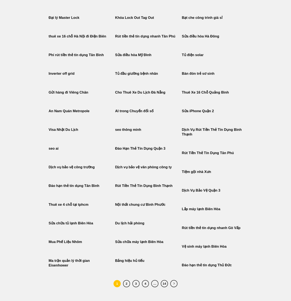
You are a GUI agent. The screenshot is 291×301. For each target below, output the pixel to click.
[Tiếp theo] (173, 283)
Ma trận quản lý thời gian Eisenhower (69, 263)
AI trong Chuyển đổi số (134, 111)
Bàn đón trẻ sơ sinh (198, 74)
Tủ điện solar (193, 55)
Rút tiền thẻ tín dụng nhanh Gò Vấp (211, 228)
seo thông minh (128, 130)
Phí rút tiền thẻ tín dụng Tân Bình (76, 55)
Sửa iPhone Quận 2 (198, 111)
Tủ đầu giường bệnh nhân (136, 74)
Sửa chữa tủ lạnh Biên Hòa (71, 223)
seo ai (54, 148)
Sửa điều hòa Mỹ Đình (133, 55)
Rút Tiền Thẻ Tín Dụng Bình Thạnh (144, 186)
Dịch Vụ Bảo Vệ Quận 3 (201, 190)
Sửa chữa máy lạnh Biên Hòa (139, 242)
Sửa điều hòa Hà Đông (200, 36)
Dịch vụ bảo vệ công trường (72, 167)
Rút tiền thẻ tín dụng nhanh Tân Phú (145, 36)
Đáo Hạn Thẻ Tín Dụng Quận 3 (140, 148)
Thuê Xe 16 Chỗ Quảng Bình (205, 92)
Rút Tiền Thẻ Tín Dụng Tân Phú (208, 153)
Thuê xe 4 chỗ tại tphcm (69, 205)
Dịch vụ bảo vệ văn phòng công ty (143, 167)
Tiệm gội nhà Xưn (196, 172)
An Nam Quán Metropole (69, 111)
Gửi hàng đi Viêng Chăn (68, 92)
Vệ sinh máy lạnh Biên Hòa (204, 246)
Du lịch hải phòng (129, 223)
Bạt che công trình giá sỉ (202, 18)
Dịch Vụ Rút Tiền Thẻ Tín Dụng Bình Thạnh (212, 132)
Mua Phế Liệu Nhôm (65, 242)
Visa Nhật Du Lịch (63, 130)
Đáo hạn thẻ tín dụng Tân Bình (74, 186)
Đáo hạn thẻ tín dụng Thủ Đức (207, 265)
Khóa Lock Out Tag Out (134, 18)
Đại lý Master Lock (64, 18)
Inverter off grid (62, 74)
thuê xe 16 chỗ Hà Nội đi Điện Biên (77, 36)
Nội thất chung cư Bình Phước (140, 205)
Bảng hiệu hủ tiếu (129, 261)
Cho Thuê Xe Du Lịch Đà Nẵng (140, 92)
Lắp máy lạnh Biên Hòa (201, 209)
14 (164, 283)
